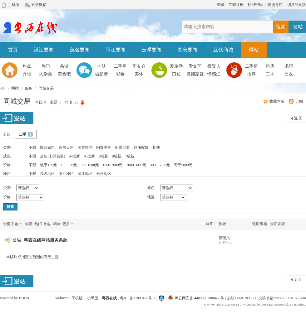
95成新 (89, 156)
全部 (6, 134)
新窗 (209, 223)
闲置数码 (84, 147)
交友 (288, 74)
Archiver (61, 298)
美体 (139, 74)
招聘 (251, 74)
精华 (57, 224)
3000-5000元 (160, 165)
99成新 (74, 156)
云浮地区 (103, 173)
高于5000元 (183, 165)
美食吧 (64, 74)
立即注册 (236, 4)
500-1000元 (90, 165)
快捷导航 (275, 4)
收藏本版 (277, 101)
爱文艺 (195, 66)
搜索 (281, 26)
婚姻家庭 (195, 74)
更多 (66, 224)
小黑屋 (92, 298)
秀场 (26, 74)
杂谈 (64, 66)
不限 (32, 147)
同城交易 (46, 88)
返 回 (298, 118)
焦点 (26, 66)
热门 (45, 66)
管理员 (224, 238)
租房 (270, 66)
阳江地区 (66, 173)
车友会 (139, 66)
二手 (270, 74)
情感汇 (213, 74)
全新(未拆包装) (52, 156)
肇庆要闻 (187, 49)
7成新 (129, 156)
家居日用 (66, 147)
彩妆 (120, 74)
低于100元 (48, 165)
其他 (156, 147)
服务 (28, 88)
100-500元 (69, 165)
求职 (288, 66)
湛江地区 (84, 173)
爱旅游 (176, 66)
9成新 (103, 156)
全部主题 (10, 224)
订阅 (299, 101)
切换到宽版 (296, 4)
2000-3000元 (136, 165)
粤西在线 (2, 88)
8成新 (116, 156)
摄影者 (101, 74)
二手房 (120, 66)
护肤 (101, 66)
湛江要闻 (44, 49)
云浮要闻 (151, 49)
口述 (176, 74)
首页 (13, 49)
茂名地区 (47, 173)
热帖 (47, 224)
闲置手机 (103, 147)
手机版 (13, 4)
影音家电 (47, 147)
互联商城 (223, 49)
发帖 (298, 26)
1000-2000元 (112, 165)
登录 (221, 4)
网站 (254, 49)
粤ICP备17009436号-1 (137, 298)
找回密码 (255, 4)
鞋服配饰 (141, 147)
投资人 (213, 66)
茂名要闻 (80, 49)
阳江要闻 (116, 49)
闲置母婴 (122, 147)
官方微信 (39, 4)
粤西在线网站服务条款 (45, 240)
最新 (28, 224)
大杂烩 (45, 74)
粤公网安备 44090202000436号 (196, 298)
